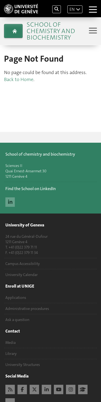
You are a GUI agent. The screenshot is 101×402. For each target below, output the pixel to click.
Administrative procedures (27, 308)
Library (11, 353)
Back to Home (18, 79)
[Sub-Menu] (92, 31)
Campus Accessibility (22, 263)
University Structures (22, 364)
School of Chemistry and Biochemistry (51, 31)
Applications (15, 297)
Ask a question (17, 319)
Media (10, 342)
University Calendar (21, 274)
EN (72, 9)
